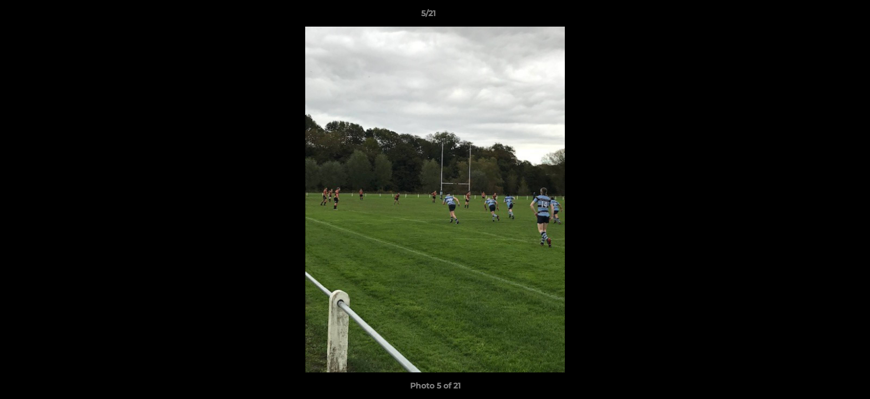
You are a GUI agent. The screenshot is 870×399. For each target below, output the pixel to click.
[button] (823, 16)
